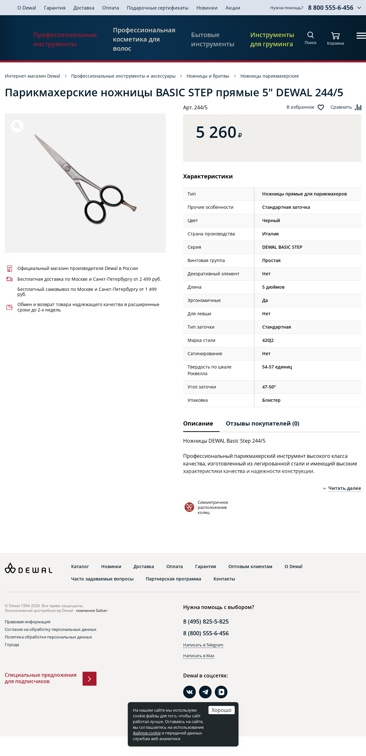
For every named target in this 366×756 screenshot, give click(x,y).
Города (12, 644)
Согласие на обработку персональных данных (50, 629)
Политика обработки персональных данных (48, 637)
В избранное (300, 107)
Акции (233, 7)
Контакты (224, 579)
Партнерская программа (173, 579)
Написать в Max (198, 655)
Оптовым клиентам (250, 566)
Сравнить (341, 107)
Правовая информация (27, 622)
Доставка (83, 7)
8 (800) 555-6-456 (206, 633)
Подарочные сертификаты (158, 7)
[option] (85, 183)
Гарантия (54, 7)
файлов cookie (147, 733)
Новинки (207, 7)
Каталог (80, 566)
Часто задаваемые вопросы (102, 579)
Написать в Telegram (203, 645)
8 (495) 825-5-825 (206, 621)
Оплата (110, 7)
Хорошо (222, 710)
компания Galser (92, 610)
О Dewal (26, 7)
